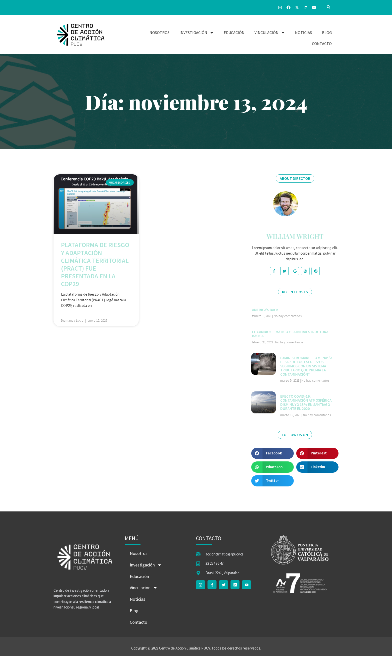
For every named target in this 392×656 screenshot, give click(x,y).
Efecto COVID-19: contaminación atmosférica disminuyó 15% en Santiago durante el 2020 (306, 402)
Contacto (322, 43)
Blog (327, 32)
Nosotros (160, 32)
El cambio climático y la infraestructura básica (290, 333)
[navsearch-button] (329, 8)
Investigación (197, 32)
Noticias (303, 32)
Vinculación (269, 32)
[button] (272, 453)
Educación (234, 32)
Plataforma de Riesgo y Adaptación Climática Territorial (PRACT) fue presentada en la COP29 (95, 264)
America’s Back (265, 309)
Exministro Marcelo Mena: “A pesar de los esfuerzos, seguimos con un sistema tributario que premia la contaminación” (306, 366)
